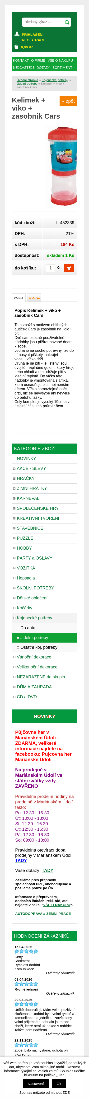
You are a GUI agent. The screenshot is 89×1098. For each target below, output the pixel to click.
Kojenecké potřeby (55, 80)
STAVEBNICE (30, 528)
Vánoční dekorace (34, 657)
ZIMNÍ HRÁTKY (32, 488)
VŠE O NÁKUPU (56, 905)
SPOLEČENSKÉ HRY (38, 508)
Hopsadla (26, 578)
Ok (59, 1084)
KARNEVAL (28, 498)
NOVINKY (26, 458)
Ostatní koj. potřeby (38, 647)
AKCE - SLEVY (31, 468)
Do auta (27, 627)
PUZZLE (25, 538)
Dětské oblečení (32, 598)
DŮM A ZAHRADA (34, 687)
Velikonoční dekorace (37, 667)
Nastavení (36, 1084)
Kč (27, 47)
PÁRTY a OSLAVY (34, 558)
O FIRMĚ (38, 60)
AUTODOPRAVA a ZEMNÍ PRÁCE (43, 914)
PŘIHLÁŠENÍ (32, 34)
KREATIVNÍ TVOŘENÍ (38, 518)
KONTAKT (21, 60)
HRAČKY (26, 478)
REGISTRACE (33, 40)
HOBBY (24, 548)
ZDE (66, 1092)
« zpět (68, 101)
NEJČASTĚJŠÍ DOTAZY (31, 67)
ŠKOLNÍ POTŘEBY (35, 588)
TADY (47, 870)
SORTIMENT (62, 67)
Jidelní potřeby (27, 83)
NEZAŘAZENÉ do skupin (41, 677)
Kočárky (24, 608)
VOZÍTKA (26, 568)
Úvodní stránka (27, 80)
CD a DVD (27, 697)
